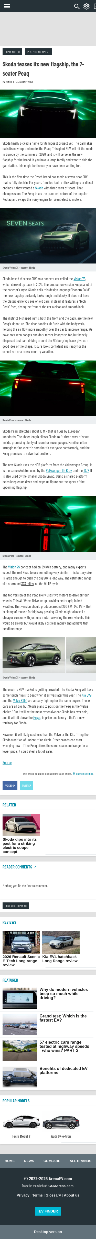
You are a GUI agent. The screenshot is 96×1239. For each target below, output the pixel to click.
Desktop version (48, 1232)
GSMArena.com (60, 1186)
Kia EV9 (86, 695)
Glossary (53, 1195)
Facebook (10, 785)
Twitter (26, 785)
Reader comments (20, 866)
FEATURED (10, 979)
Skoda (39, 188)
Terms (37, 1195)
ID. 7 (86, 470)
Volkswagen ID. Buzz (59, 470)
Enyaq (37, 717)
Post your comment (38, 52)
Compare (52, 1161)
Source (7, 762)
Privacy (23, 1195)
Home (10, 1161)
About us (71, 1195)
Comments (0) (12, 52)
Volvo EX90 (20, 700)
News (29, 1161)
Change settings (82, 773)
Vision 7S (79, 278)
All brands (80, 1161)
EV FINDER (48, 1211)
